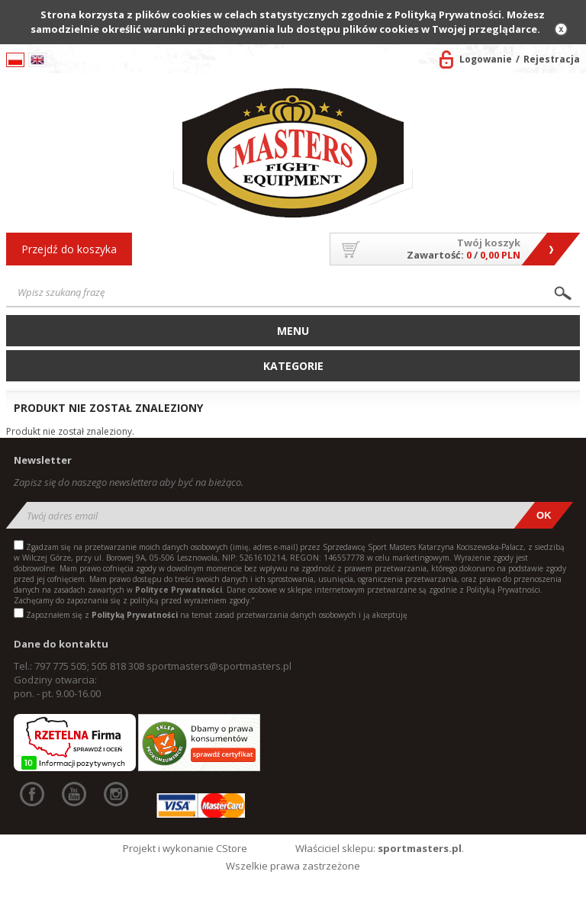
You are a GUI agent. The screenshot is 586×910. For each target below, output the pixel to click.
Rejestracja (551, 59)
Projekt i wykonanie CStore (185, 848)
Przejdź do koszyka (69, 249)
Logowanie (485, 59)
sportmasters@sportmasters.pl (218, 666)
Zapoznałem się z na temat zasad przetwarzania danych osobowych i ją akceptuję (216, 614)
